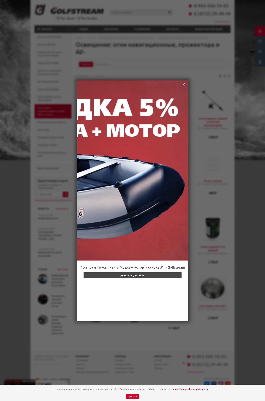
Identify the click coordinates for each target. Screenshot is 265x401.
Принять (132, 396)
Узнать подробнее (132, 275)
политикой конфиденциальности (190, 389)
